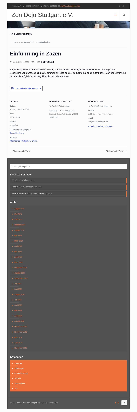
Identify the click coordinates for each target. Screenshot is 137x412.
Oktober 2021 (19, 273)
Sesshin (17, 378)
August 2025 (19, 209)
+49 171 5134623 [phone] (50, 6)
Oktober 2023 (19, 225)
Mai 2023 (18, 235)
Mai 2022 (18, 252)
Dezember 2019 (20, 327)
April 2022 (18, 257)
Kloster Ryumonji (21, 373)
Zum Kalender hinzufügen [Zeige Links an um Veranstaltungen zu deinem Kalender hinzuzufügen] (27, 88)
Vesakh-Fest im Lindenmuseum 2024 (27, 187)
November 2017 (20, 348)
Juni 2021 (18, 289)
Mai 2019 (18, 337)
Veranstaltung (19, 383)
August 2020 (19, 294)
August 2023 (19, 230)
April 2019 (18, 343)
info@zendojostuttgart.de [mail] (70, 6)
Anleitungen (19, 368)
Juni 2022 (18, 246)
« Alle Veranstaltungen (21, 34)
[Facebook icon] (120, 6)
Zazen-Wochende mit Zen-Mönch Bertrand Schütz (32, 193)
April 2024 (18, 219)
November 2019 (20, 332)
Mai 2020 (18, 310)
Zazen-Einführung (17, 133)
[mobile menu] (115, 15)
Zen (15, 388)
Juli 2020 (18, 300)
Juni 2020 (18, 305)
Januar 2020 (19, 321)
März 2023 (18, 241)
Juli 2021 (18, 284)
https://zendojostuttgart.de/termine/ (23, 141)
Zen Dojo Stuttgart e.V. (42, 14)
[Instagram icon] (123, 6)
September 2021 (21, 278)
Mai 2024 (18, 214)
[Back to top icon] (124, 402)
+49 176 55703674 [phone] (32, 6)
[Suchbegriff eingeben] (68, 166)
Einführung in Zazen (21, 151)
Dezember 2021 (20, 268)
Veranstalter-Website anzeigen (100, 126)
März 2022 (18, 262)
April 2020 (18, 316)
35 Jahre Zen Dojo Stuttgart (23, 180)
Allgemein (18, 363)
